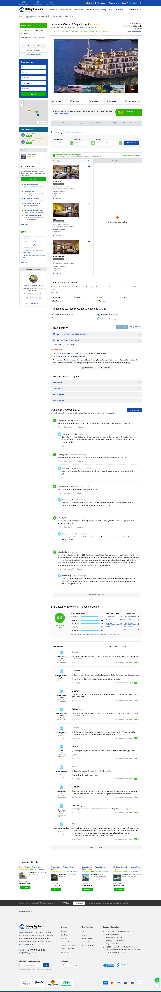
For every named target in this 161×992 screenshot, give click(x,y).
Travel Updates (87, 938)
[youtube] (77, 965)
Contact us (79, 903)
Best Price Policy (66, 942)
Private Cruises (78, 10)
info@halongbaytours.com (27, 953)
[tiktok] (68, 965)
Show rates (131, 143)
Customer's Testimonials (69, 945)
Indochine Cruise (39, 37)
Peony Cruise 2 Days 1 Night (30, 867)
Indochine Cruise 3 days (33, 141)
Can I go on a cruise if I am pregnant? (34, 242)
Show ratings (76, 662)
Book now (25, 888)
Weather (85, 935)
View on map (87, 368)
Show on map (92, 27)
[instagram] (72, 965)
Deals (125, 3)
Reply (80, 427)
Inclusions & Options (95, 123)
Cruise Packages (65, 10)
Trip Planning (101, 10)
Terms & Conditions (67, 949)
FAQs (84, 931)
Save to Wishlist (33, 46)
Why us (63, 938)
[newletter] (46, 965)
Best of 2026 (90, 10)
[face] (63, 965)
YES (135, 662)
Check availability (60, 123)
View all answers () (96, 595)
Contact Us (119, 10)
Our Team (64, 935)
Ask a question (134, 410)
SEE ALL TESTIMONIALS (33, 303)
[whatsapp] (157, 980)
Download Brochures (89, 942)
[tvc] (66, 983)
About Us (64, 931)
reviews (135, 113)
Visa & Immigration (88, 945)
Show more (58, 198)
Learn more (33, 179)
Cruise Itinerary (77, 123)
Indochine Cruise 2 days (33, 134)
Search (33, 94)
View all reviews (96, 847)
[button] (27, 298)
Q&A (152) (112, 123)
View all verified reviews (130, 123)
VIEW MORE (25, 224)
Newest (123, 646)
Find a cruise (53, 10)
